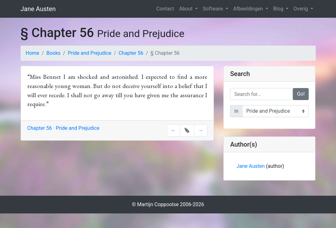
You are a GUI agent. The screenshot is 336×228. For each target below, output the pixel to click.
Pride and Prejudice (89, 53)
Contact (165, 9)
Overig (301, 9)
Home (32, 53)
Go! (301, 94)
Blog (279, 9)
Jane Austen (38, 9)
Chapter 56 (131, 53)
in (236, 111)
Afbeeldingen (248, 9)
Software (213, 9)
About (186, 9)
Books (53, 53)
